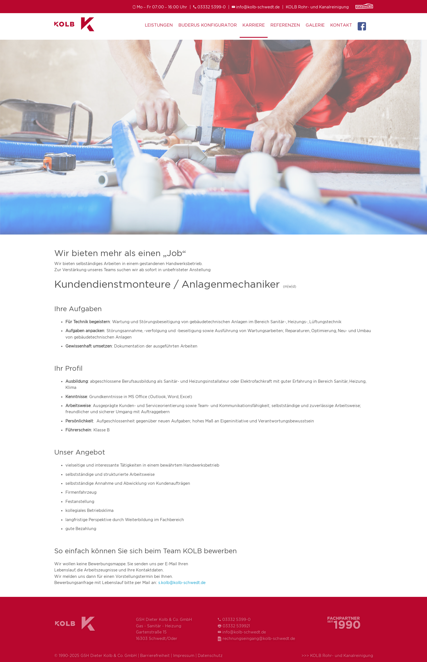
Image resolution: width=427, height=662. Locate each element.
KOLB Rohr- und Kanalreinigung (317, 7)
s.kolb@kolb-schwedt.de (182, 582)
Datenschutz (210, 655)
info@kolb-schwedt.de (258, 7)
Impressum (183, 655)
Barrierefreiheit (155, 655)
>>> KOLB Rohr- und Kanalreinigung (337, 655)
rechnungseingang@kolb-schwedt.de (259, 638)
